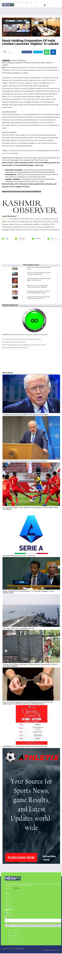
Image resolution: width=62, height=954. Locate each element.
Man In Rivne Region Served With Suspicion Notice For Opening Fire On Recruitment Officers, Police (28, 704)
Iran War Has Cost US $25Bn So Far (18, 630)
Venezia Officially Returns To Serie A (19, 557)
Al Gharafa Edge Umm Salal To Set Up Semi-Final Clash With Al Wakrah (30, 511)
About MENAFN (9, 908)
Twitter (12, 933)
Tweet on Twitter (38, 55)
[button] (31, 2)
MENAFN (6, 63)
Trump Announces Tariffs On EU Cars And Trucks (25, 417)
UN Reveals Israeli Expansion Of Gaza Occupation (25, 464)
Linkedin (13, 940)
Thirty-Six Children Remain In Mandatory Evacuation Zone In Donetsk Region (30, 666)
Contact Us (8, 903)
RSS (11, 943)
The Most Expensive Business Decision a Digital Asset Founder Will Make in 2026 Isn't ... (24, 348)
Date (4, 54)
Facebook (13, 931)
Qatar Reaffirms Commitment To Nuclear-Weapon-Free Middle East (28, 594)
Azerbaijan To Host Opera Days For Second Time (25, 747)
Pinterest (13, 938)
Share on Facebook (26, 55)
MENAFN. (13, 949)
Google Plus (14, 936)
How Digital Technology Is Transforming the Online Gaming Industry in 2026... (21, 342)
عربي (26, 2)
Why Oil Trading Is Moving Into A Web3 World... (14, 345)
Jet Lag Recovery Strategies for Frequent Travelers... (15, 350)
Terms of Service (9, 898)
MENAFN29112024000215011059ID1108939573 (21, 194)
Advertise (7, 906)
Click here (16, 888)
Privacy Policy (9, 901)
